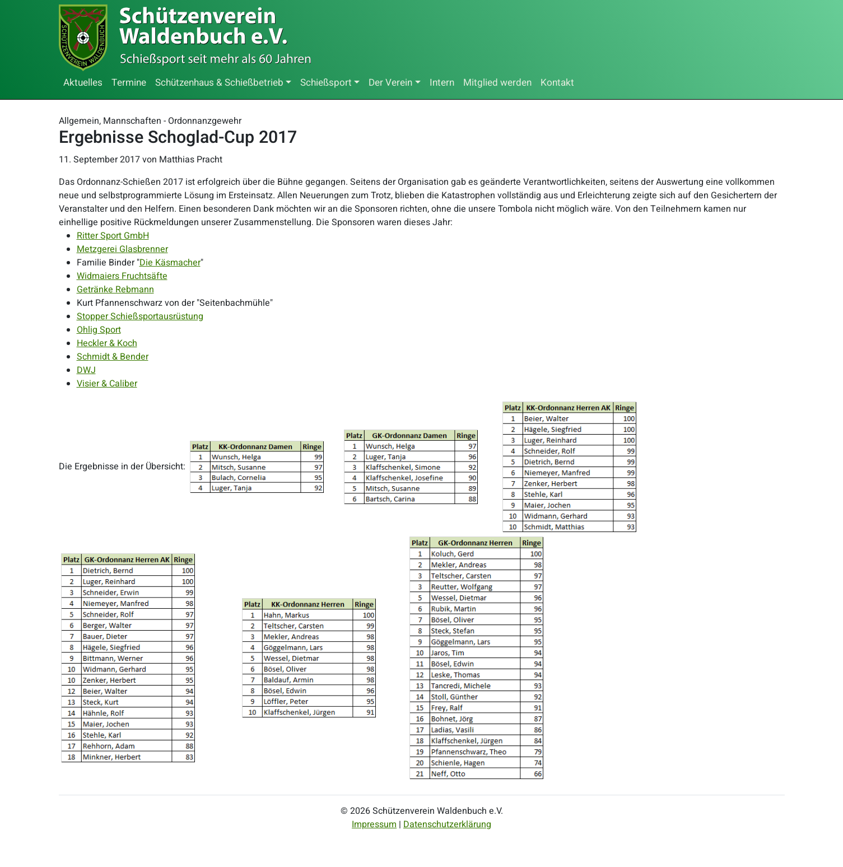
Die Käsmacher (170, 262)
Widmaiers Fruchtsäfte (122, 276)
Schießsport (326, 83)
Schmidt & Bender (112, 356)
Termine (128, 83)
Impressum (374, 824)
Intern (442, 83)
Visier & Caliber (107, 383)
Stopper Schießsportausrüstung (140, 316)
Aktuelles (83, 83)
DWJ (86, 370)
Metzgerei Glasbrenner (122, 249)
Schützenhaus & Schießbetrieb (219, 83)
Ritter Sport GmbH (113, 236)
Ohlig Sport (99, 330)
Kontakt (557, 83)
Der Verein (390, 83)
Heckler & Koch (107, 343)
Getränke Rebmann (115, 289)
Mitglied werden (497, 83)
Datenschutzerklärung (447, 824)
